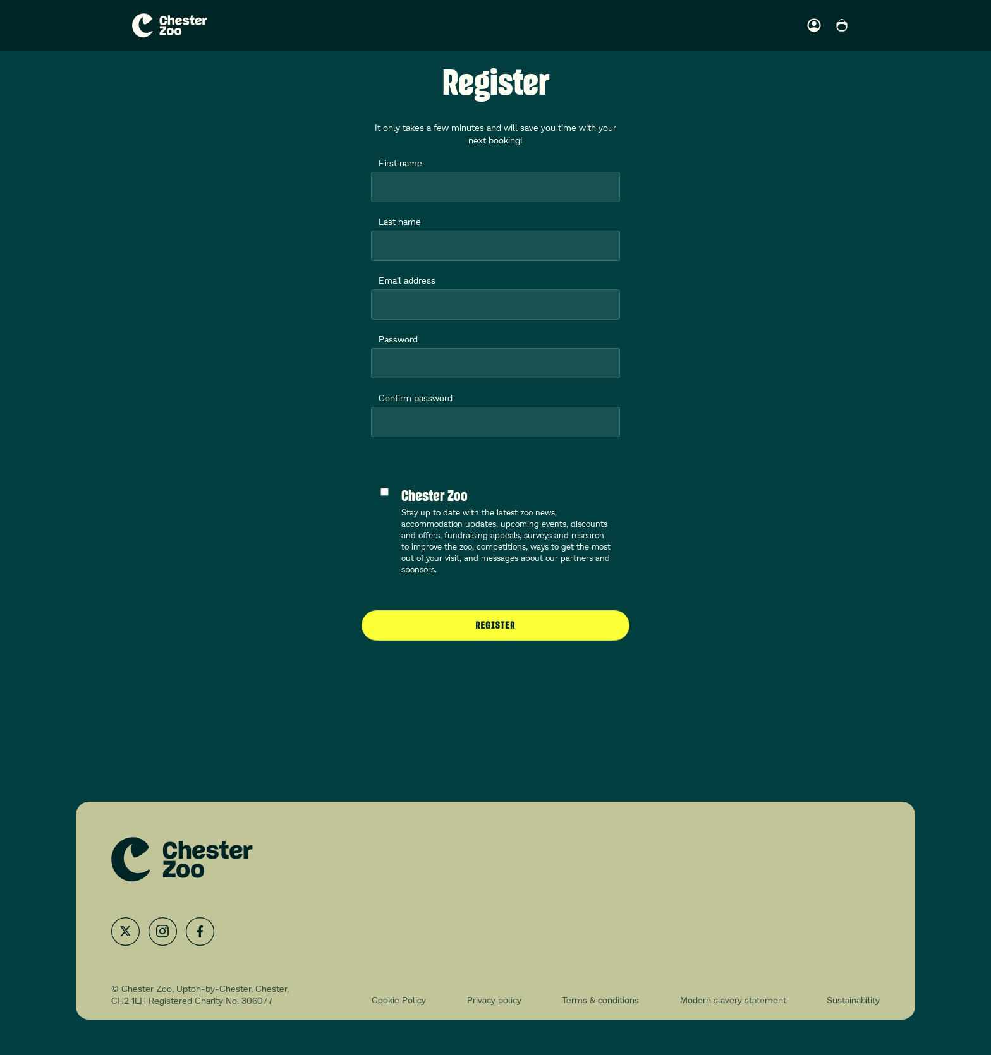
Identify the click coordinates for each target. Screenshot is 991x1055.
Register (496, 625)
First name (400, 162)
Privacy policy (494, 999)
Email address (407, 280)
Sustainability (853, 999)
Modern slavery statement (733, 999)
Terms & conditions (600, 999)
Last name (400, 221)
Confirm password (416, 397)
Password (398, 339)
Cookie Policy (399, 999)
